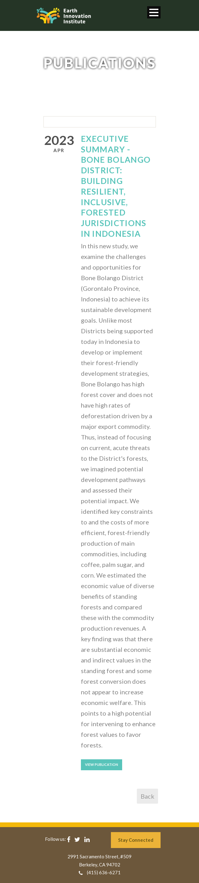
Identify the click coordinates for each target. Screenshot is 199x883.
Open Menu (154, 12)
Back (147, 796)
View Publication (101, 764)
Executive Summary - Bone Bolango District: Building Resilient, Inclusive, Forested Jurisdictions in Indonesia (116, 186)
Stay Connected (135, 840)
